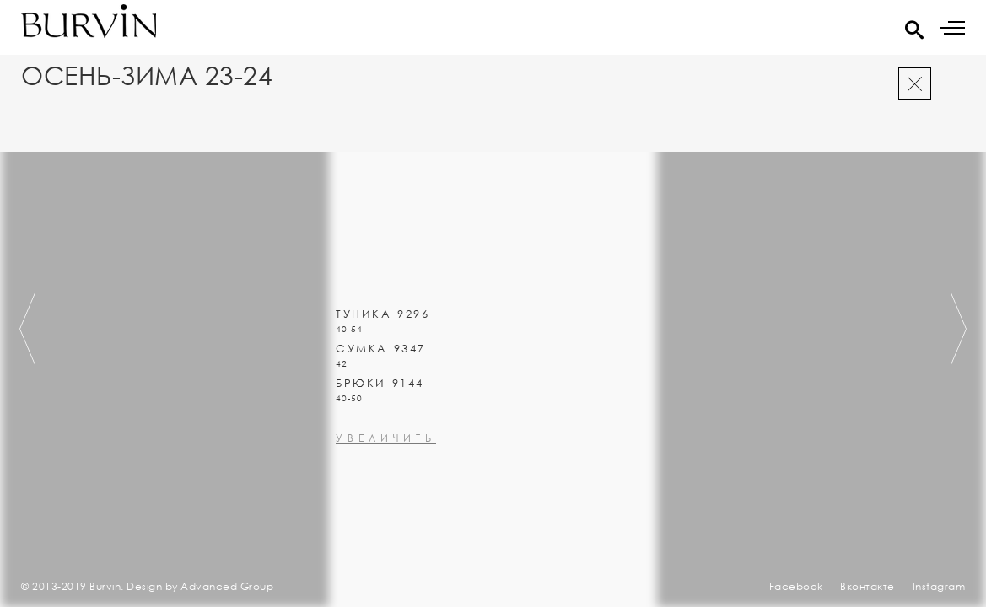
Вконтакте (867, 586)
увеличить (386, 483)
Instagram (939, 586)
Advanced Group (226, 586)
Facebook (796, 586)
